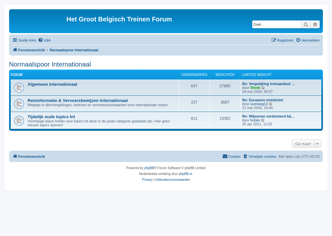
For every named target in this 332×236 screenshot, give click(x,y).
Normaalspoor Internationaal (50, 64)
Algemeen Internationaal (52, 84)
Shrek (255, 88)
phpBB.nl (185, 174)
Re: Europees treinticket (262, 100)
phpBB (149, 168)
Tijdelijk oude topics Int (51, 116)
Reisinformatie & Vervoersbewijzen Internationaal (78, 100)
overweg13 (259, 104)
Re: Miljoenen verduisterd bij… (268, 116)
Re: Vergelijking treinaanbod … (268, 84)
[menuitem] (44, 40)
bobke (255, 120)
